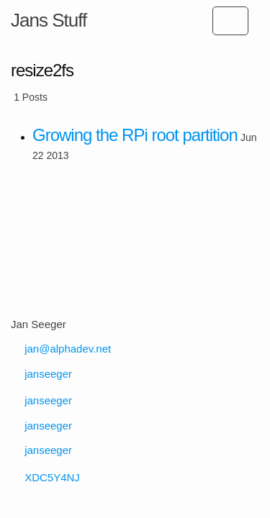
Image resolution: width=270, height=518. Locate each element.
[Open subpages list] (230, 21)
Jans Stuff (48, 20)
